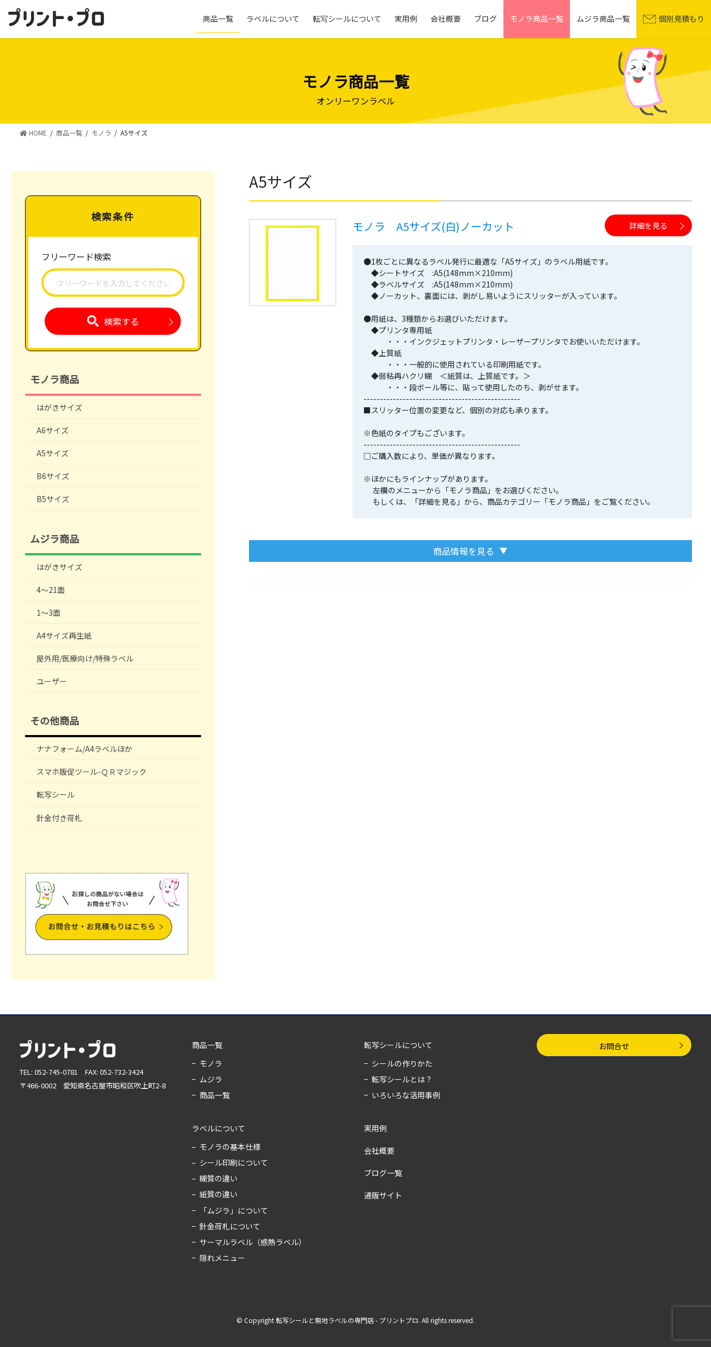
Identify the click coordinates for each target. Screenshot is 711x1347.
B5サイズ (53, 498)
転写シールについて (398, 1044)
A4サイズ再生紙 (64, 635)
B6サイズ (53, 475)
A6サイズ (53, 430)
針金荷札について (229, 1226)
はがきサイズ (59, 407)
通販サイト (383, 1195)
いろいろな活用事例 (406, 1094)
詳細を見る (648, 225)
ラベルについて (218, 1128)
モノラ (210, 1063)
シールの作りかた (402, 1063)
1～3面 (48, 612)
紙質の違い (218, 1194)
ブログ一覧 (383, 1172)
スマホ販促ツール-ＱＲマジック (92, 771)
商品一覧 (207, 1044)
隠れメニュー (222, 1257)
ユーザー (52, 681)
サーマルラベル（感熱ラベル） (252, 1241)
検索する (121, 321)
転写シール (56, 794)
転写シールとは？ (402, 1079)
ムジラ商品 (54, 538)
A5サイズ (53, 453)
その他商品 (54, 720)
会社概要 (379, 1150)
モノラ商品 (54, 379)
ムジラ (210, 1079)
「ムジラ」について (233, 1210)
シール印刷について (233, 1162)
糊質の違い (218, 1178)
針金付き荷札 (59, 817)
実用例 (375, 1128)
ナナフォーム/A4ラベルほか (84, 748)
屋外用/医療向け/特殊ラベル (85, 658)
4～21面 (51, 589)
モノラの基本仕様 (229, 1146)
